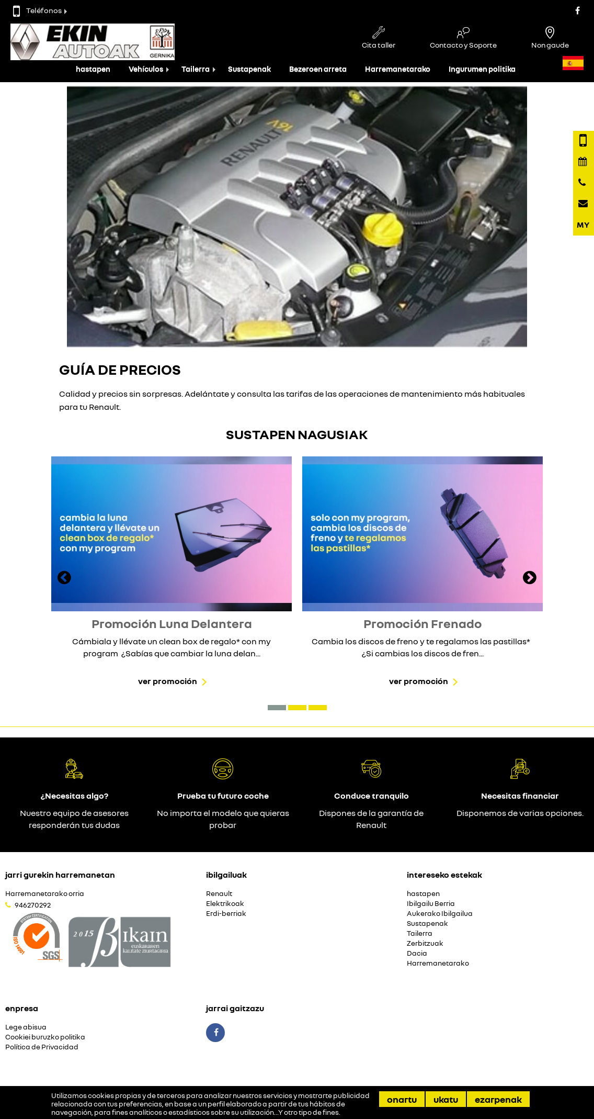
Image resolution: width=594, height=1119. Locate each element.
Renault (219, 894)
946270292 (33, 905)
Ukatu (445, 1099)
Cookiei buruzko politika (45, 1037)
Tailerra (195, 68)
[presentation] (64, 579)
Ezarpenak (498, 1099)
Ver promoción (167, 681)
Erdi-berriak (226, 913)
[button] (277, 707)
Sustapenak (249, 68)
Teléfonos (37, 10)
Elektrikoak (225, 904)
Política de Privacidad (41, 1047)
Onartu (402, 1099)
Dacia (417, 953)
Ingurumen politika (482, 68)
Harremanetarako (397, 68)
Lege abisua (26, 1027)
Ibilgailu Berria (431, 904)
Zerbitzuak (425, 943)
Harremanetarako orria (44, 894)
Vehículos (146, 68)
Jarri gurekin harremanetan (60, 874)
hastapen (93, 68)
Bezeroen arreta (318, 68)
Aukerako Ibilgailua (440, 913)
